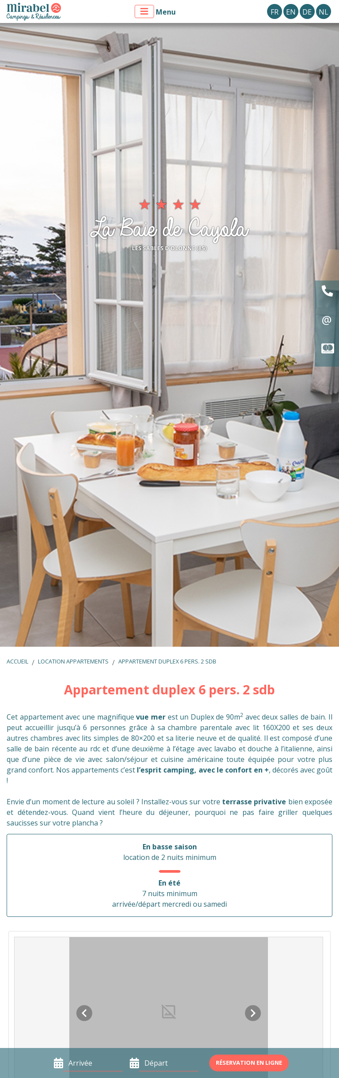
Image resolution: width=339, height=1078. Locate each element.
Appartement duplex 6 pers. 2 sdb (167, 661)
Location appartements (73, 661)
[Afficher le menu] (144, 11)
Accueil (17, 661)
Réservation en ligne (249, 1063)
